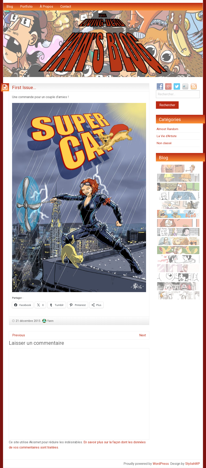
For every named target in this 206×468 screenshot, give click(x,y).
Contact (65, 6)
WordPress (161, 464)
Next (142, 335)
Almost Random (167, 129)
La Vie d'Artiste (167, 136)
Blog (9, 6)
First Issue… (24, 87)
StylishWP (192, 464)
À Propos (46, 6)
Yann (50, 321)
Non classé (164, 143)
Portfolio (26, 6)
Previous (18, 335)
